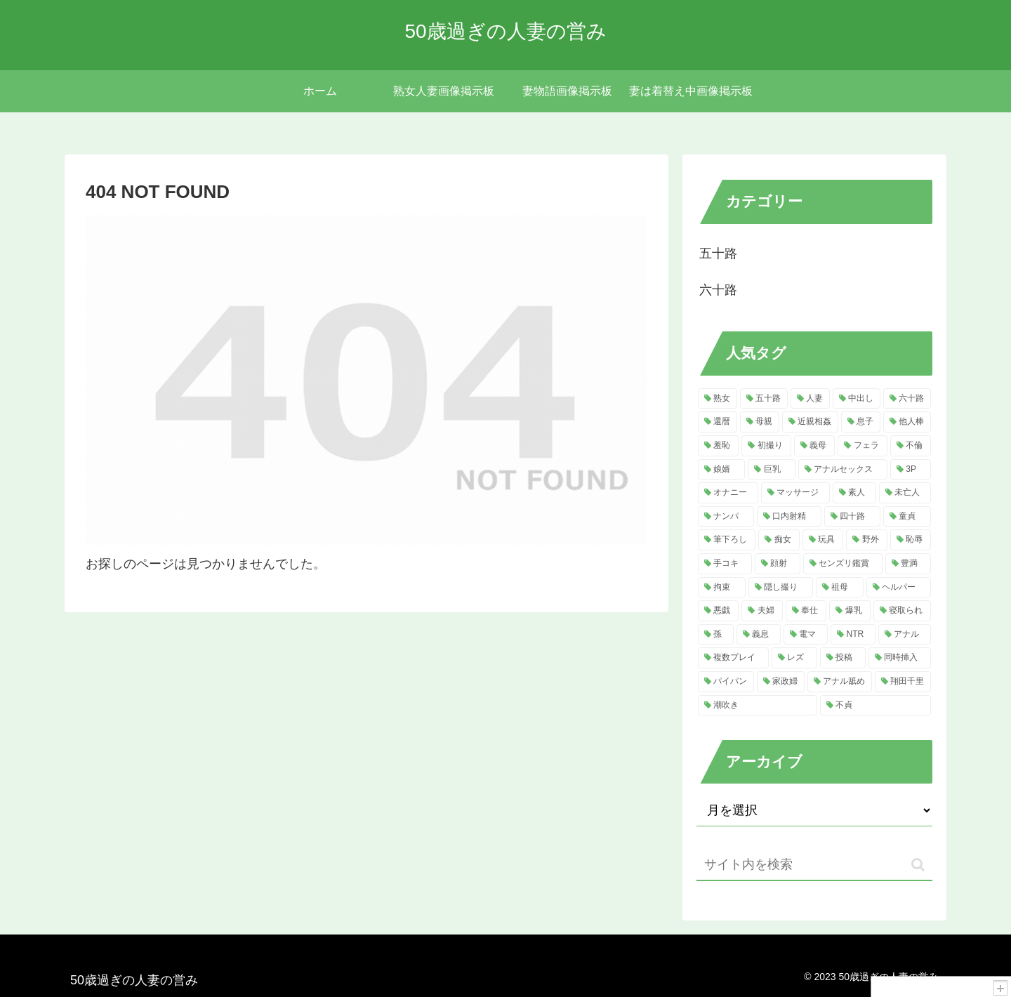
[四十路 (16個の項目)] (852, 516)
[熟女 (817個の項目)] (717, 398)
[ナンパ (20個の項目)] (726, 516)
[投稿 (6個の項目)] (843, 657)
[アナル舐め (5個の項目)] (839, 681)
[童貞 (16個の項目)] (907, 516)
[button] (918, 865)
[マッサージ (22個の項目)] (795, 492)
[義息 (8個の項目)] (758, 634)
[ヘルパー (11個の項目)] (898, 587)
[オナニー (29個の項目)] (728, 492)
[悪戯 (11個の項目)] (718, 610)
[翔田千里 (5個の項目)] (903, 681)
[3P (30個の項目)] (910, 469)
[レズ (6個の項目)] (794, 657)
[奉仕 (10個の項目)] (806, 610)
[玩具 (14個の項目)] (822, 539)
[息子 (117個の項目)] (860, 422)
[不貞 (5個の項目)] (875, 705)
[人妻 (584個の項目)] (810, 398)
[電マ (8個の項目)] (806, 634)
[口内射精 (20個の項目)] (789, 516)
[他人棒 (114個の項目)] (907, 422)
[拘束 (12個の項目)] (722, 587)
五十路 (718, 253)
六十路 (718, 290)
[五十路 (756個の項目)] (764, 398)
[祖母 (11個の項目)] (840, 587)
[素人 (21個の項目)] (854, 492)
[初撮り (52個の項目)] (766, 445)
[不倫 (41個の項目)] (910, 445)
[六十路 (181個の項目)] (907, 398)
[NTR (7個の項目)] (853, 634)
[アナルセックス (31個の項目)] (842, 469)
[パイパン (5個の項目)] (726, 681)
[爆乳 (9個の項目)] (849, 610)
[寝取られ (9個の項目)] (902, 610)
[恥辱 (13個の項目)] (910, 539)
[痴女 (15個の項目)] (778, 539)
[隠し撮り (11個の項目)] (780, 587)
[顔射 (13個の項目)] (777, 563)
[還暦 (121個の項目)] (717, 422)
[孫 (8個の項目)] (716, 634)
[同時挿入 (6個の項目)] (899, 657)
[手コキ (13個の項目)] (725, 563)
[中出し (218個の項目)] (856, 398)
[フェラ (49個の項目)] (862, 445)
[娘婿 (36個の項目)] (721, 469)
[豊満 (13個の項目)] (908, 563)
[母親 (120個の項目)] (759, 422)
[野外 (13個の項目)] (866, 539)
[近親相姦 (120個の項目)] (810, 422)
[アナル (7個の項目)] (904, 634)
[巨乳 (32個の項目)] (771, 469)
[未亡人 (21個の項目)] (905, 492)
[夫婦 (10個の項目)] (761, 610)
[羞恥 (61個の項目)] (718, 445)
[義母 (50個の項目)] (814, 445)
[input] (814, 865)
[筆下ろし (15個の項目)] (726, 539)
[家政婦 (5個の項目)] (781, 681)
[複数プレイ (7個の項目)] (733, 657)
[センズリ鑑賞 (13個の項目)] (843, 563)
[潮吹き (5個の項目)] (757, 705)
